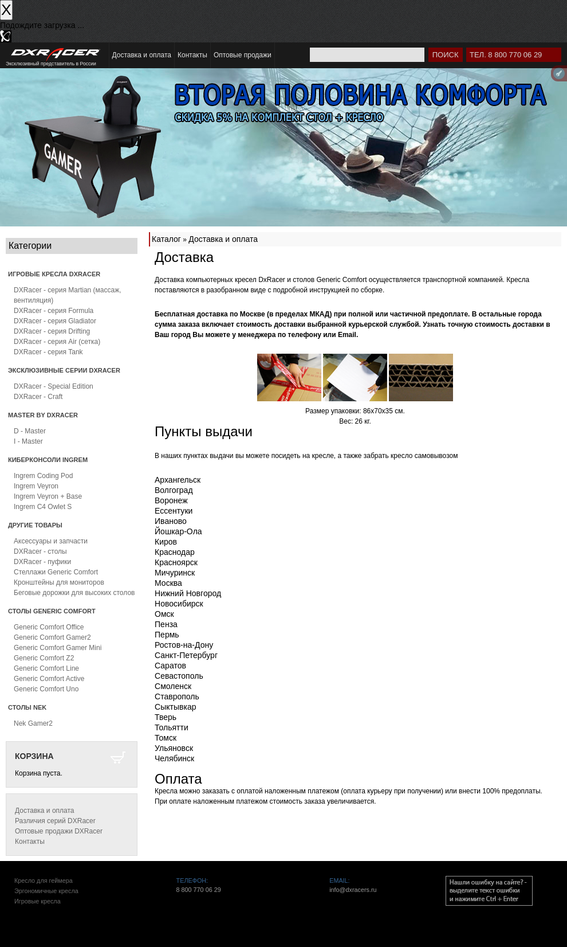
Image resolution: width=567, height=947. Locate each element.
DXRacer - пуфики (42, 562)
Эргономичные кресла (46, 890)
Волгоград (174, 490)
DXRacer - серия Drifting (52, 331)
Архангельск (177, 479)
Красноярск (176, 562)
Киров (166, 541)
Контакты (192, 55)
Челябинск (174, 758)
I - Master (28, 441)
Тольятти (171, 727)
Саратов (170, 665)
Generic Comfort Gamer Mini (57, 648)
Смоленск (173, 686)
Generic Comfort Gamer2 (52, 637)
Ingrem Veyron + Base (48, 496)
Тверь (165, 717)
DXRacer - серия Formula (53, 311)
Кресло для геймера (43, 880)
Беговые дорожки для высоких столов (74, 593)
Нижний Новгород (188, 593)
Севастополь (179, 675)
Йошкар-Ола (178, 531)
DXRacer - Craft (38, 397)
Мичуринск (175, 572)
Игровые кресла (37, 901)
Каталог (166, 239)
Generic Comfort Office (49, 627)
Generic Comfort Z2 (44, 658)
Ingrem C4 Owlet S (43, 507)
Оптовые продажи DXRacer (59, 831)
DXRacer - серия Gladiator (55, 321)
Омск (164, 614)
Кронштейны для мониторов (59, 582)
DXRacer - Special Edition (53, 386)
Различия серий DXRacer (55, 821)
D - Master (30, 431)
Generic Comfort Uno (46, 689)
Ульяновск (174, 748)
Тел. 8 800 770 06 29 (506, 54)
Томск (165, 737)
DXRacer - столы (40, 551)
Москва (168, 583)
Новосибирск (179, 603)
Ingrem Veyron (36, 486)
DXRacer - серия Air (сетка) (57, 342)
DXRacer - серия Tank (48, 352)
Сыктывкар (175, 706)
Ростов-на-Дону (184, 644)
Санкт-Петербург (186, 655)
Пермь (167, 634)
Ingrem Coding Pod (43, 476)
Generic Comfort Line (46, 668)
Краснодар (175, 552)
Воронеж (171, 500)
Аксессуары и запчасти (51, 541)
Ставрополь (177, 696)
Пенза (166, 624)
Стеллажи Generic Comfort (56, 572)
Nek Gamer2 (33, 723)
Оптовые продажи (242, 55)
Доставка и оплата (142, 55)
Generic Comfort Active (49, 679)
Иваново (171, 521)
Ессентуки (173, 510)
